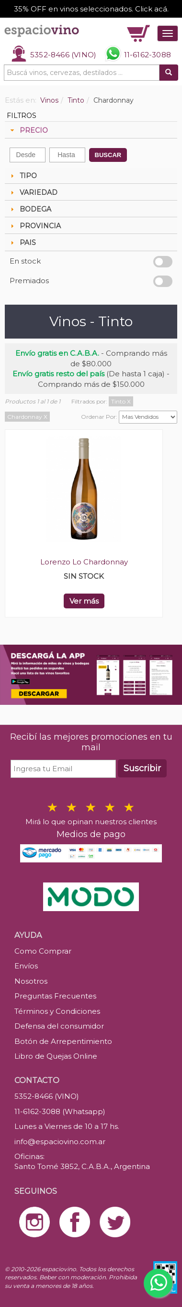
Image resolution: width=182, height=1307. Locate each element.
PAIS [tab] (22, 242)
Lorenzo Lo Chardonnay (84, 561)
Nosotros (30, 981)
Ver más (84, 601)
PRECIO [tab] (28, 130)
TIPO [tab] (22, 175)
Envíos (26, 965)
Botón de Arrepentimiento (63, 1041)
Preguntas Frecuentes (55, 995)
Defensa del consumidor (59, 1026)
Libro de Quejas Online (55, 1056)
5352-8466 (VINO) (63, 54)
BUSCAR (108, 155)
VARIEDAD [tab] (32, 192)
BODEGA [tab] (29, 209)
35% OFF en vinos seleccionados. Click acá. (91, 8)
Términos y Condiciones (57, 1011)
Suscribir (142, 768)
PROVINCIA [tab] (34, 226)
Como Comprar (42, 951)
